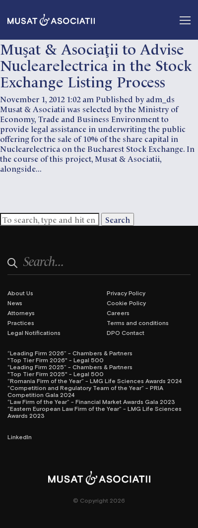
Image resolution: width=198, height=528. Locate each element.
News (14, 302)
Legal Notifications (34, 332)
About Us (20, 292)
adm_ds (160, 98)
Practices (20, 322)
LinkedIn (19, 436)
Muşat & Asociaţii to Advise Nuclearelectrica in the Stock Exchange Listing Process (96, 64)
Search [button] (117, 219)
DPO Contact (125, 332)
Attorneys (21, 312)
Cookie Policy (126, 302)
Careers (118, 312)
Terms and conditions (138, 322)
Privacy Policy (126, 292)
